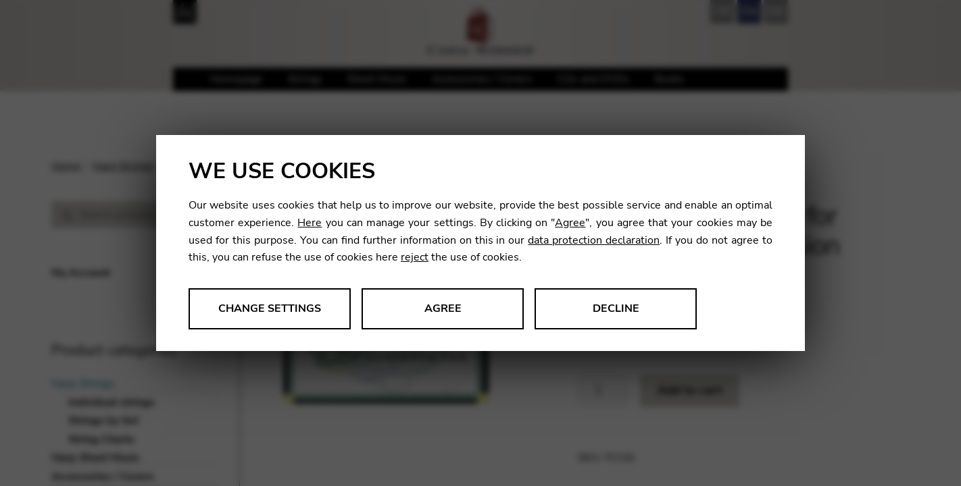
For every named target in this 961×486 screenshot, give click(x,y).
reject (414, 257)
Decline (616, 308)
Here (309, 222)
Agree (570, 222)
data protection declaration (594, 240)
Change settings (269, 308)
